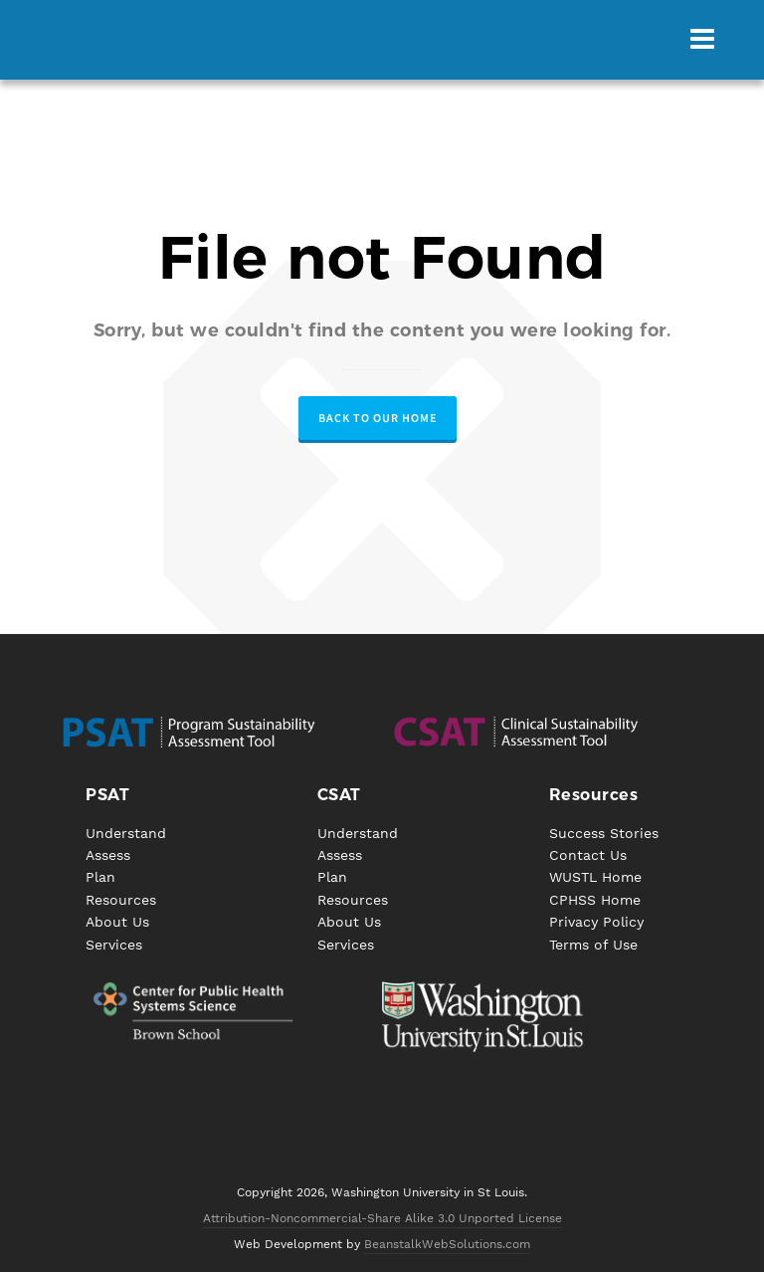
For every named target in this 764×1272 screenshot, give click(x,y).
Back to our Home (377, 418)
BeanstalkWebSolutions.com (447, 1244)
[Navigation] (702, 40)
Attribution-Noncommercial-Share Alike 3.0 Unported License (382, 1218)
